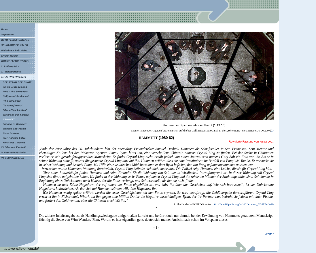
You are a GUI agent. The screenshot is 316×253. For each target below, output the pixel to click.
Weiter (269, 234)
